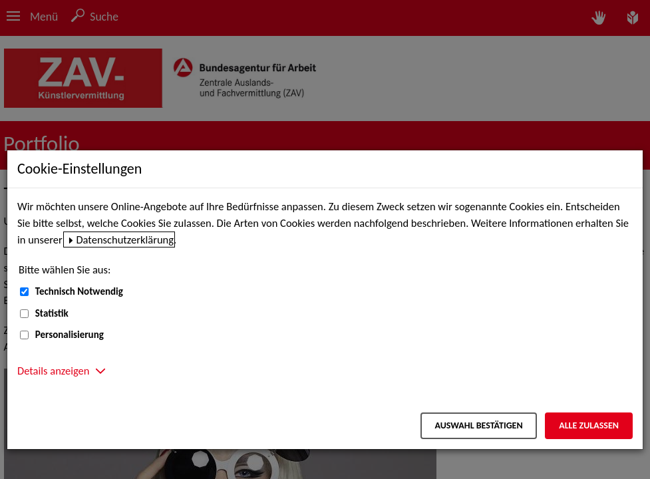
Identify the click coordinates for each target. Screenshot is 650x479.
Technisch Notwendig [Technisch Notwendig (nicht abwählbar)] (79, 291)
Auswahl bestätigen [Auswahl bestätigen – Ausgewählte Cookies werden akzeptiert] (478, 425)
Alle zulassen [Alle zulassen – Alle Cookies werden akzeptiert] (589, 425)
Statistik (52, 313)
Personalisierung (69, 335)
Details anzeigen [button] (53, 370)
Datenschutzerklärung (125, 239)
